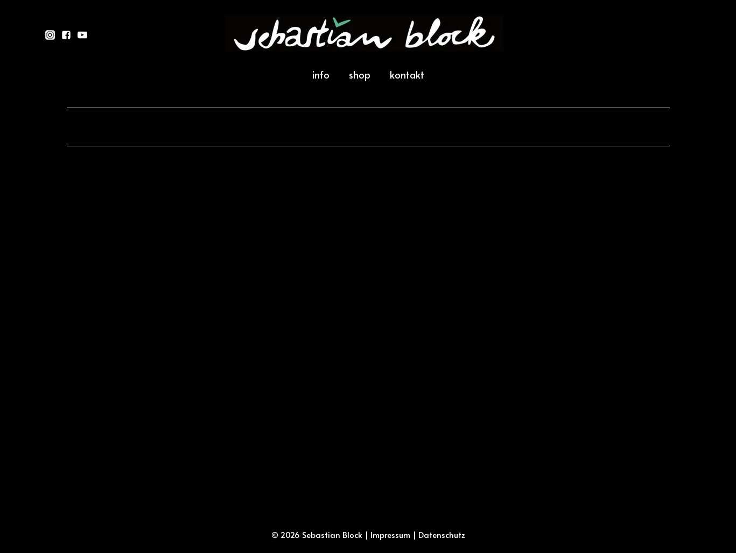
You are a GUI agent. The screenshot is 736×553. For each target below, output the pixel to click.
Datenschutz (441, 534)
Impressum (390, 534)
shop (359, 74)
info (321, 74)
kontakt (407, 74)
